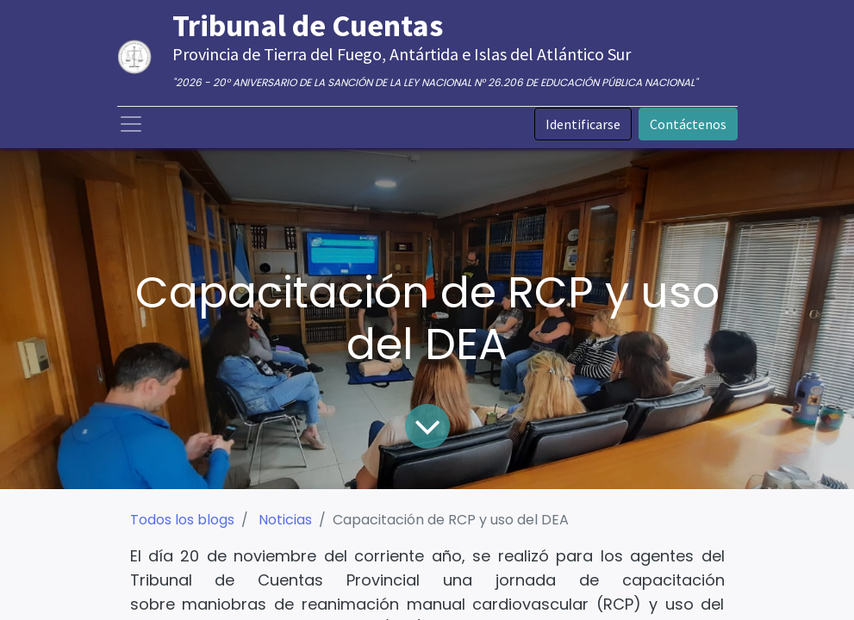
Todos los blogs (182, 520)
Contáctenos (688, 124)
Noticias (285, 520)
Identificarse (582, 124)
